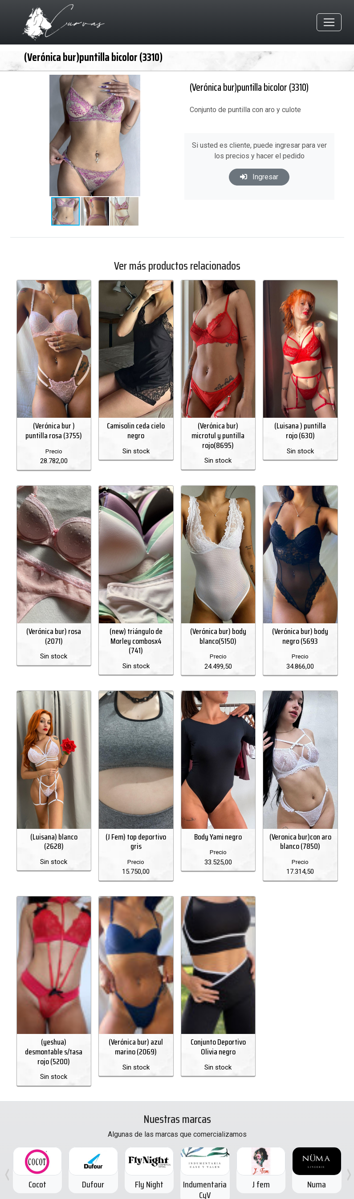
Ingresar (259, 177)
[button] (148, 83)
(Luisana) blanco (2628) (53, 836)
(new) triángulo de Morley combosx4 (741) (136, 635)
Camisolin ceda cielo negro (136, 428)
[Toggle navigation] (329, 23)
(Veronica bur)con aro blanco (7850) (300, 836)
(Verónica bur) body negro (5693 (300, 631)
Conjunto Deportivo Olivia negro (218, 1039)
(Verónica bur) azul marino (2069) (136, 1039)
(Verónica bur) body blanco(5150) (218, 631)
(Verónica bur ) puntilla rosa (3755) (53, 428)
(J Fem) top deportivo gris (136, 836)
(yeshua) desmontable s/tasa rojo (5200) (53, 1043)
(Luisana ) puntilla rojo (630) (300, 428)
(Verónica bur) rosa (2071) (53, 631)
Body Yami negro (218, 831)
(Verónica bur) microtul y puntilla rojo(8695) (217, 433)
